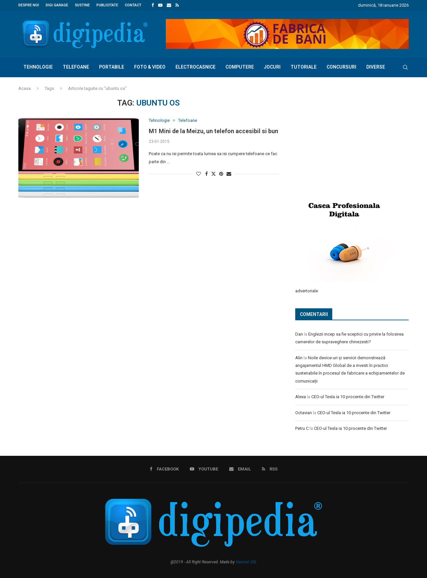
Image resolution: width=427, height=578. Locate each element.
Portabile (111, 66)
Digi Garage (57, 5)
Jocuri (272, 66)
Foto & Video (149, 66)
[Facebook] (152, 5)
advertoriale (306, 290)
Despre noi (28, 5)
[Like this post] (198, 173)
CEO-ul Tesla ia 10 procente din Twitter (347, 396)
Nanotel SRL (246, 561)
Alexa (300, 396)
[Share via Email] (229, 173)
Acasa (24, 88)
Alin (299, 357)
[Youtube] (160, 5)
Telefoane (76, 66)
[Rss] (177, 5)
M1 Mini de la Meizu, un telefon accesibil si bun (213, 131)
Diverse (375, 66)
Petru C (302, 427)
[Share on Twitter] (213, 173)
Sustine (82, 5)
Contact (133, 5)
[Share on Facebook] (206, 173)
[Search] (405, 67)
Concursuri (341, 66)
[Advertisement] (345, 142)
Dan (299, 333)
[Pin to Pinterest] (221, 173)
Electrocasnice (195, 66)
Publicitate (107, 5)
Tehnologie (38, 66)
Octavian (303, 412)
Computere (240, 66)
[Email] (169, 5)
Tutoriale (304, 66)
